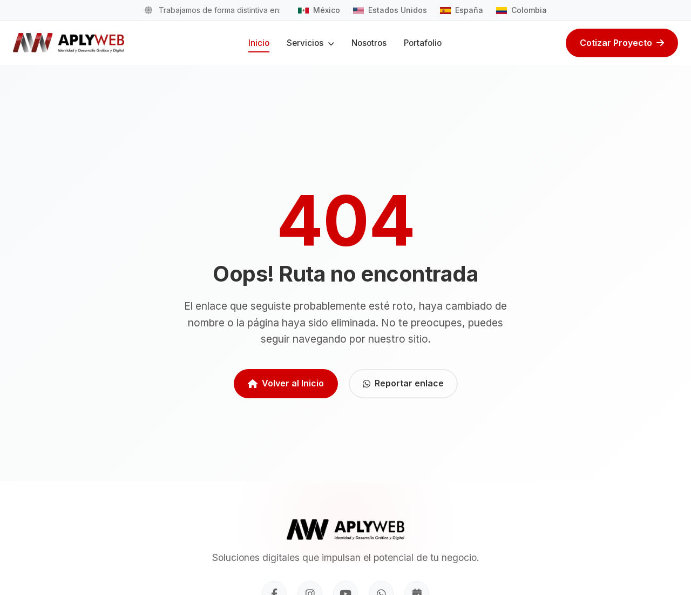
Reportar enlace (403, 383)
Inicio (258, 43)
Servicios (310, 43)
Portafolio (423, 43)
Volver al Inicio (286, 383)
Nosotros (369, 43)
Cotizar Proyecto (622, 42)
